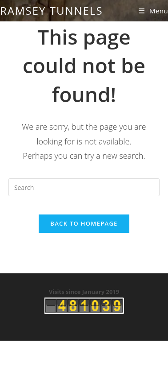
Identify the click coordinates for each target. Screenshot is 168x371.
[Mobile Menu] (153, 10)
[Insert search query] (84, 187)
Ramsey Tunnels (51, 10)
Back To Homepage (83, 223)
